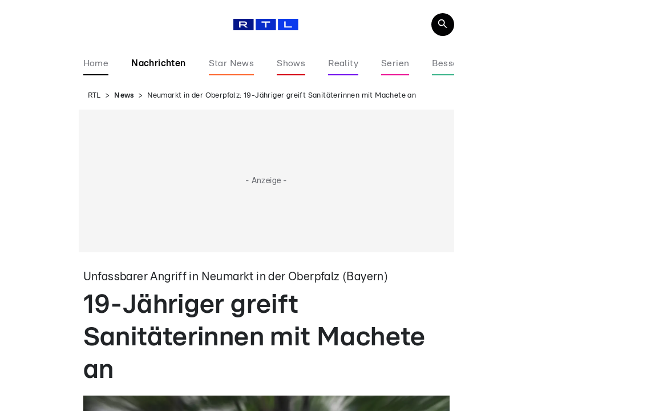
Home (96, 63)
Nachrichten (158, 63)
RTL (94, 95)
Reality (343, 63)
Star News (231, 63)
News (124, 95)
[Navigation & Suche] (442, 24)
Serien (395, 63)
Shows (291, 63)
